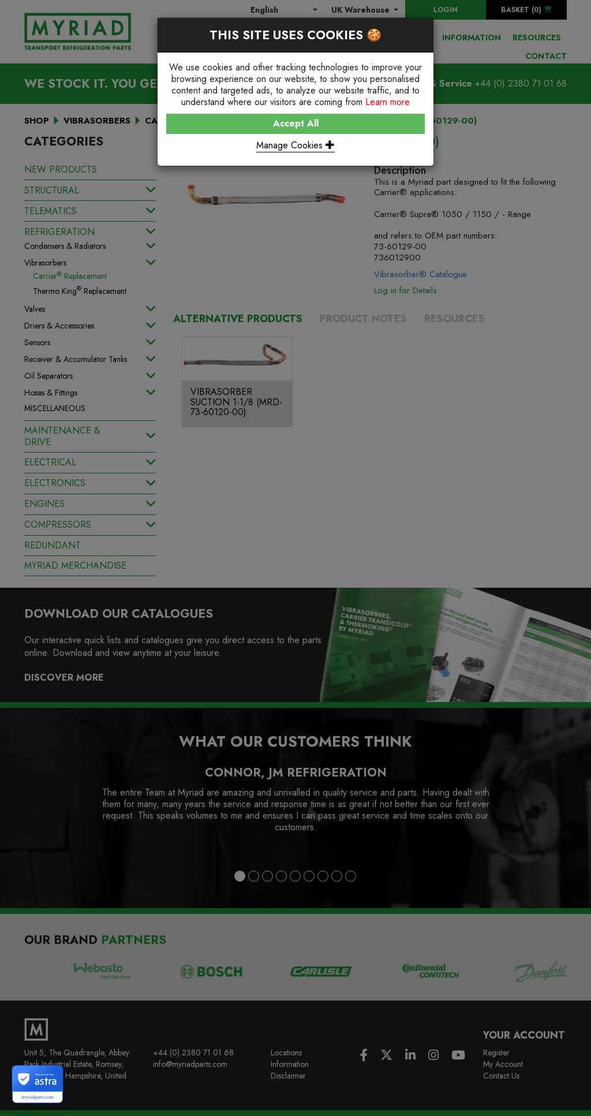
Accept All (296, 123)
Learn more (387, 102)
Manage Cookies (295, 145)
